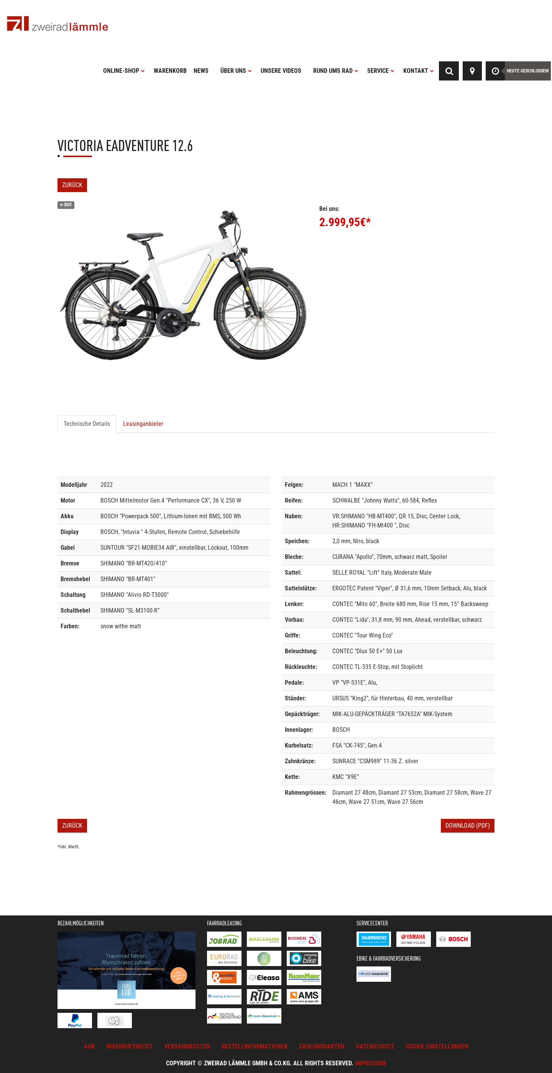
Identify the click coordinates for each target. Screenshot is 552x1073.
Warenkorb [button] (170, 70)
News (201, 70)
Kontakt (418, 70)
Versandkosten (187, 1046)
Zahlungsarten (322, 1046)
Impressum (370, 1063)
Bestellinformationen (255, 1046)
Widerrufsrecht (129, 1046)
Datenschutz (375, 1046)
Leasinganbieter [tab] (143, 423)
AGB (89, 1046)
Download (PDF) (467, 825)
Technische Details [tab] (87, 423)
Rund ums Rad (335, 70)
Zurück (72, 185)
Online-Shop (124, 70)
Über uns (236, 70)
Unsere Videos (281, 70)
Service (380, 70)
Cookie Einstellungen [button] (437, 1046)
